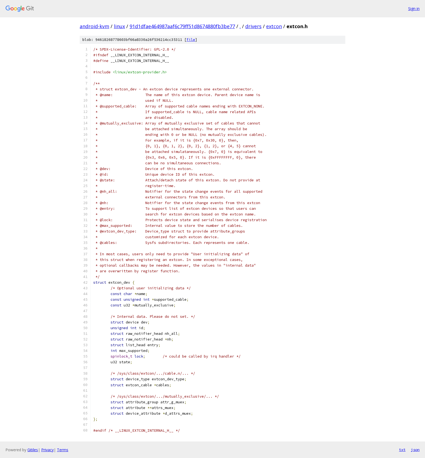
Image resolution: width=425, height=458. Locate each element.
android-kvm (94, 26)
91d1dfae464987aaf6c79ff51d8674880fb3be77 (182, 26)
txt (402, 449)
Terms (62, 449)
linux (119, 26)
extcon (274, 26)
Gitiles (32, 449)
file (190, 39)
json (415, 449)
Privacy (47, 449)
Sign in (414, 8)
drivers (253, 26)
